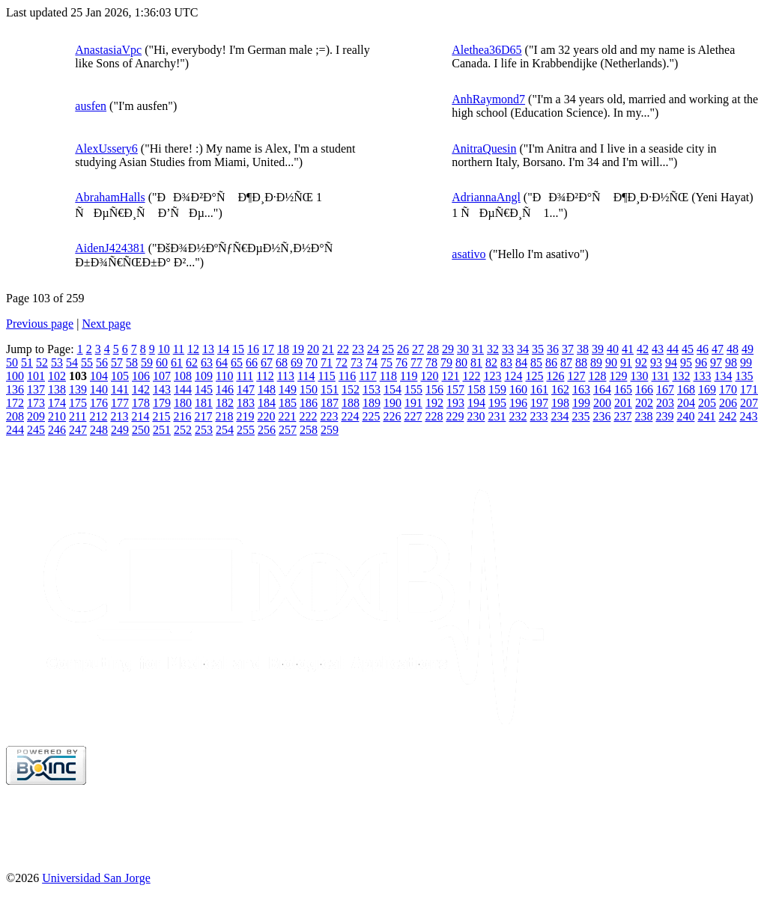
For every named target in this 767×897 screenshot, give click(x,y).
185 (288, 403)
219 (245, 416)
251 (162, 429)
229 (455, 416)
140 (99, 389)
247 (78, 429)
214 (140, 416)
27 (418, 349)
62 (192, 362)
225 (371, 416)
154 (392, 389)
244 (15, 429)
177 (120, 403)
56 (102, 362)
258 (309, 429)
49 (748, 349)
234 (560, 416)
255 (246, 429)
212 (98, 416)
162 (560, 389)
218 (224, 416)
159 (497, 389)
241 (706, 416)
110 (224, 376)
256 (267, 429)
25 (388, 349)
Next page (106, 323)
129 (618, 376)
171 (749, 389)
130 (639, 376)
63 (207, 362)
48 (733, 349)
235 (580, 416)
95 (686, 362)
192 (434, 403)
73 (357, 362)
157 (455, 389)
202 (644, 403)
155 (413, 389)
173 (36, 403)
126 (555, 376)
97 (716, 362)
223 (329, 416)
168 (686, 389)
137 (36, 389)
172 (15, 403)
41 (628, 349)
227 (413, 416)
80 (461, 362)
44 (673, 349)
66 (252, 362)
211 (77, 416)
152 (351, 389)
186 (309, 403)
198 (560, 403)
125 (534, 376)
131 (660, 376)
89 (596, 362)
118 (388, 376)
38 (583, 349)
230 (476, 416)
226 (392, 416)
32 (493, 349)
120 (429, 376)
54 (72, 362)
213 (119, 416)
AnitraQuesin (484, 148)
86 (551, 362)
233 (539, 416)
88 (581, 362)
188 (351, 403)
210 (57, 416)
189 (372, 403)
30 (463, 349)
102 (57, 376)
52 (42, 362)
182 (225, 403)
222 (308, 416)
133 (702, 376)
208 (15, 416)
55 (87, 362)
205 (707, 403)
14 (223, 349)
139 (78, 389)
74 (372, 362)
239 (664, 416)
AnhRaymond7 (488, 99)
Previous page (39, 323)
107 (162, 376)
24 (373, 349)
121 (450, 376)
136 (15, 389)
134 (723, 376)
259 (330, 429)
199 (581, 403)
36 (553, 349)
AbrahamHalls (110, 197)
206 (728, 403)
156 (434, 389)
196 (518, 403)
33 (508, 349)
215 (161, 416)
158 (476, 389)
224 (350, 416)
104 (99, 376)
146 (225, 389)
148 (267, 389)
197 (539, 403)
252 (183, 429)
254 (225, 429)
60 (162, 362)
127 (576, 376)
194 (476, 403)
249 (120, 429)
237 (622, 416)
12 (193, 349)
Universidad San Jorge (96, 878)
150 (309, 389)
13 (208, 349)
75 (386, 362)
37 (568, 349)
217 (203, 416)
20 (313, 349)
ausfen (90, 106)
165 (623, 389)
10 (164, 349)
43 (658, 349)
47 (718, 349)
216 (182, 416)
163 (581, 389)
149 (288, 389)
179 (162, 403)
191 (413, 403)
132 (681, 376)
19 (298, 349)
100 (15, 376)
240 (685, 416)
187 (330, 403)
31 (478, 349)
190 (392, 403)
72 (342, 362)
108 (183, 376)
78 (431, 362)
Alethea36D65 (486, 49)
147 (246, 389)
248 (99, 429)
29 (448, 349)
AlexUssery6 (106, 148)
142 (141, 389)
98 (731, 362)
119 (408, 376)
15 (238, 349)
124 (513, 376)
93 (656, 362)
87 (566, 362)
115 (326, 376)
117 (367, 376)
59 (147, 362)
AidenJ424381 (110, 248)
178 (141, 403)
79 (446, 362)
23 (358, 349)
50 (12, 362)
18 (283, 349)
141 (120, 389)
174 (57, 403)
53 (57, 362)
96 (701, 362)
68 (282, 362)
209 (36, 416)
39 (598, 349)
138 (57, 389)
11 (178, 349)
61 (177, 362)
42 (643, 349)
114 (306, 376)
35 (538, 349)
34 (523, 349)
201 (623, 403)
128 (597, 376)
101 (36, 376)
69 (297, 362)
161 (539, 389)
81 (476, 362)
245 (36, 429)
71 (327, 362)
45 (688, 349)
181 (204, 403)
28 (433, 349)
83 (506, 362)
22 (343, 349)
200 (602, 403)
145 (204, 389)
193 (455, 403)
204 (686, 403)
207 (749, 403)
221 (287, 416)
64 (222, 362)
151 (330, 389)
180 (183, 403)
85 (536, 362)
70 (312, 362)
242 (727, 416)
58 (132, 362)
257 (288, 429)
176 (99, 403)
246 (57, 429)
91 (626, 362)
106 (141, 376)
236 (601, 416)
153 (372, 389)
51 (27, 362)
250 (141, 429)
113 (285, 376)
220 (266, 416)
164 (602, 389)
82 (491, 362)
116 (347, 376)
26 (403, 349)
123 (492, 376)
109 (204, 376)
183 (246, 403)
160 (518, 389)
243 (748, 416)
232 (518, 416)
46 (703, 349)
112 (264, 376)
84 (521, 362)
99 (746, 362)
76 (401, 362)
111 (244, 376)
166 (644, 389)
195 (497, 403)
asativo (468, 254)
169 (707, 389)
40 (613, 349)
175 (78, 403)
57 (117, 362)
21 (328, 349)
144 (183, 389)
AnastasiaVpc (108, 49)
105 (120, 376)
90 (611, 362)
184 (267, 403)
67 (267, 362)
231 (497, 416)
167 (665, 389)
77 (416, 362)
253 (204, 429)
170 (728, 389)
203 (665, 403)
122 (471, 376)
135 (744, 376)
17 (268, 349)
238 (643, 416)
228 (434, 416)
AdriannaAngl (486, 197)
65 (237, 362)
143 (162, 389)
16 (253, 349)
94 (671, 362)
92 (641, 362)
